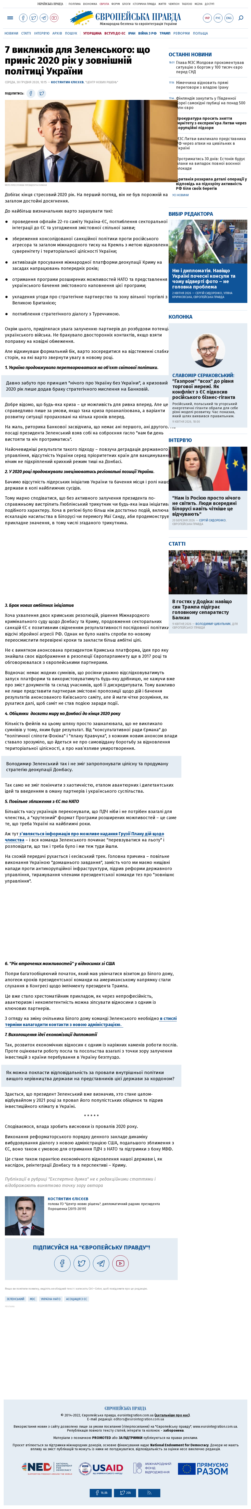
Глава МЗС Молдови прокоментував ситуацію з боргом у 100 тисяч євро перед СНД (210, 225)
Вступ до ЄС (114, 33)
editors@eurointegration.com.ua (138, 1419)
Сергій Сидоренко (208, 451)
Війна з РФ (147, 33)
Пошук (71, 33)
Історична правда (144, 4)
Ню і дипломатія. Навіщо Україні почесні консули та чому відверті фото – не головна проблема (204, 436)
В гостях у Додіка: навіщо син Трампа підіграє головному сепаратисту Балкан (202, 767)
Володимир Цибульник (213, 781)
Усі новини (180, 353)
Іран (131, 33)
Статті (26, 33)
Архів (57, 33)
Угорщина (92, 33)
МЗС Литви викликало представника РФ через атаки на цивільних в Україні (211, 301)
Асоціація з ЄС (76, 1299)
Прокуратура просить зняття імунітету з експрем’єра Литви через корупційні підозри (211, 281)
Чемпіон (174, 4)
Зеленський (15, 1299)
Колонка (180, 474)
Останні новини (190, 212)
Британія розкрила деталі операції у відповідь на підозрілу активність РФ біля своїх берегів (211, 341)
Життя (162, 4)
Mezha (198, 4)
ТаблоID (187, 4)
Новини (11, 33)
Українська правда (50, 4)
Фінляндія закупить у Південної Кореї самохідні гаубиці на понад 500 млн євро (210, 261)
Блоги (126, 4)
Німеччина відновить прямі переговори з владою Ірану (202, 242)
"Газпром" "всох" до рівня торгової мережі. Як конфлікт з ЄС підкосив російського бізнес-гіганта (203, 547)
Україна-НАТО (51, 1299)
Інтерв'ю (42, 33)
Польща (200, 33)
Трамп (165, 33)
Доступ (209, 4)
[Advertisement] (91, 564)
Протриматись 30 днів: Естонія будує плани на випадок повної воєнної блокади (210, 321)
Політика (75, 4)
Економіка (90, 4)
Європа (104, 4)
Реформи (181, 33)
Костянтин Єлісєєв (67, 82)
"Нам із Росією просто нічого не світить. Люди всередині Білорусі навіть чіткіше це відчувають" (206, 663)
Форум (116, 4)
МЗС (32, 1299)
